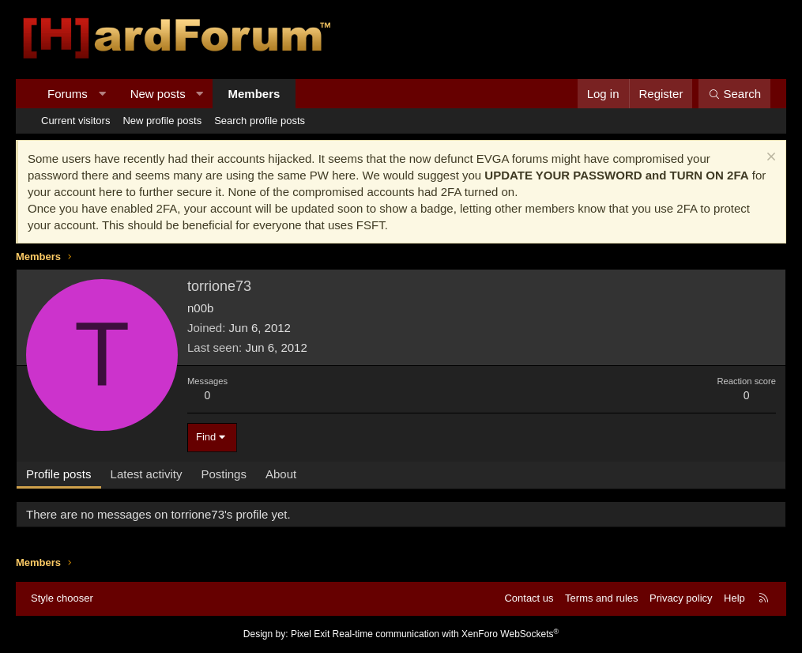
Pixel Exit (310, 634)
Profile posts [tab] (59, 474)
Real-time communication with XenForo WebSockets (446, 634)
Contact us (528, 598)
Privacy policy (681, 598)
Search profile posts (259, 120)
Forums (67, 93)
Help (734, 598)
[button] (101, 93)
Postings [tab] (224, 474)
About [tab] (280, 474)
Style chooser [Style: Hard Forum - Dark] (62, 598)
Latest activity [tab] (147, 474)
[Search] (734, 93)
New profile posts (161, 120)
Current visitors (75, 120)
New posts (158, 93)
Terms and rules (601, 598)
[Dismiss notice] (769, 158)
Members (254, 93)
